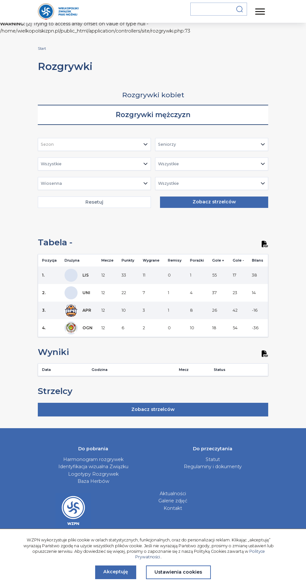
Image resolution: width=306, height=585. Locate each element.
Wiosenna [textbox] (51, 183)
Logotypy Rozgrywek (93, 474)
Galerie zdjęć (172, 501)
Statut (213, 459)
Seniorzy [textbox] (167, 144)
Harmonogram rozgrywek (93, 459)
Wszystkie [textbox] (51, 163)
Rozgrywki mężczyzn (153, 115)
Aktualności (173, 494)
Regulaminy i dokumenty (213, 466)
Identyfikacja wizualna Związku (93, 466)
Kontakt (173, 508)
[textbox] (49, 144)
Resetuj (94, 202)
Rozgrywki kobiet (153, 95)
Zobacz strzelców (214, 202)
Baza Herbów (93, 481)
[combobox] (94, 144)
